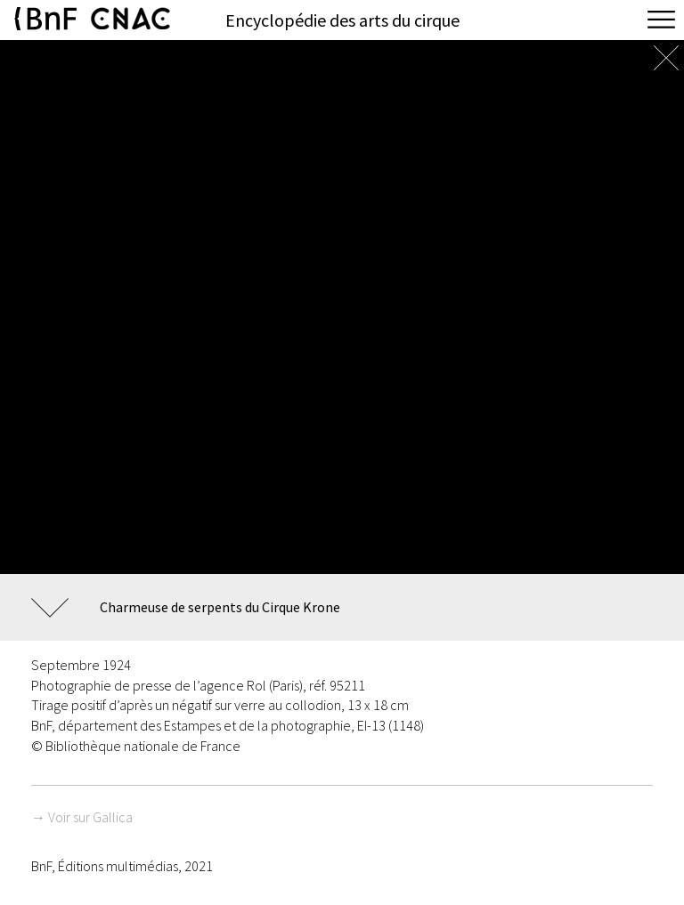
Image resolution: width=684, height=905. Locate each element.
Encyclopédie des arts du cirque (342, 20)
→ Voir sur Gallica (82, 817)
